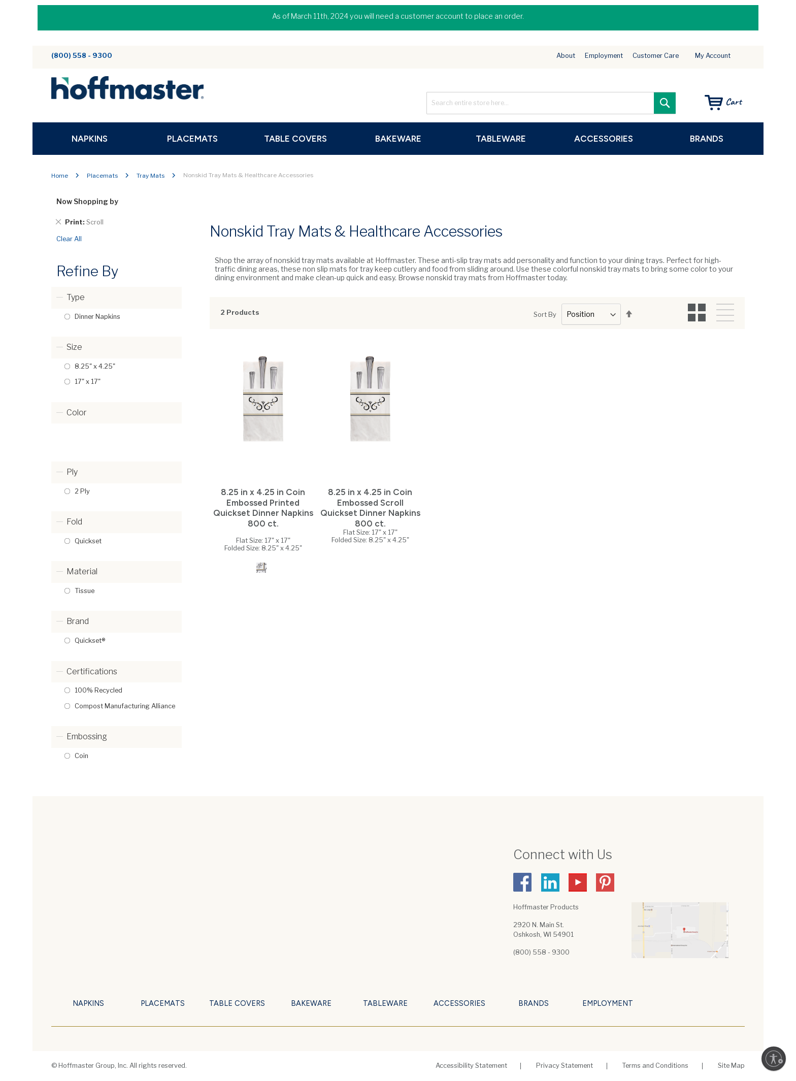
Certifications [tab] (92, 671)
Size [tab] (74, 347)
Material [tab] (82, 571)
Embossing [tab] (87, 736)
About (565, 56)
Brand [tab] (78, 621)
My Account (713, 55)
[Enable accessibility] (773, 1058)
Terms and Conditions (655, 1065)
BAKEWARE (311, 1003)
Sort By (545, 314)
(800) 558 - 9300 (81, 55)
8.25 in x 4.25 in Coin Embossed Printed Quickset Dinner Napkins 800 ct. (263, 507)
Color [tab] (77, 412)
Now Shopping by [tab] (87, 201)
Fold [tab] (74, 522)
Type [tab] (76, 297)
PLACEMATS (163, 1003)
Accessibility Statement (471, 1065)
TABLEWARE (385, 1003)
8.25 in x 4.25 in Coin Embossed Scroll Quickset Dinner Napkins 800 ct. (370, 507)
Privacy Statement (564, 1065)
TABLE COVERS (237, 1003)
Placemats (102, 176)
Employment (604, 56)
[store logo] (127, 89)
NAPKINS (88, 1003)
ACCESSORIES (459, 1003)
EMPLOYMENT (607, 1003)
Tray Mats (150, 176)
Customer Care (656, 56)
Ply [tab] (72, 472)
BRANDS (533, 1003)
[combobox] (551, 103)
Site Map (731, 1065)
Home (59, 176)
